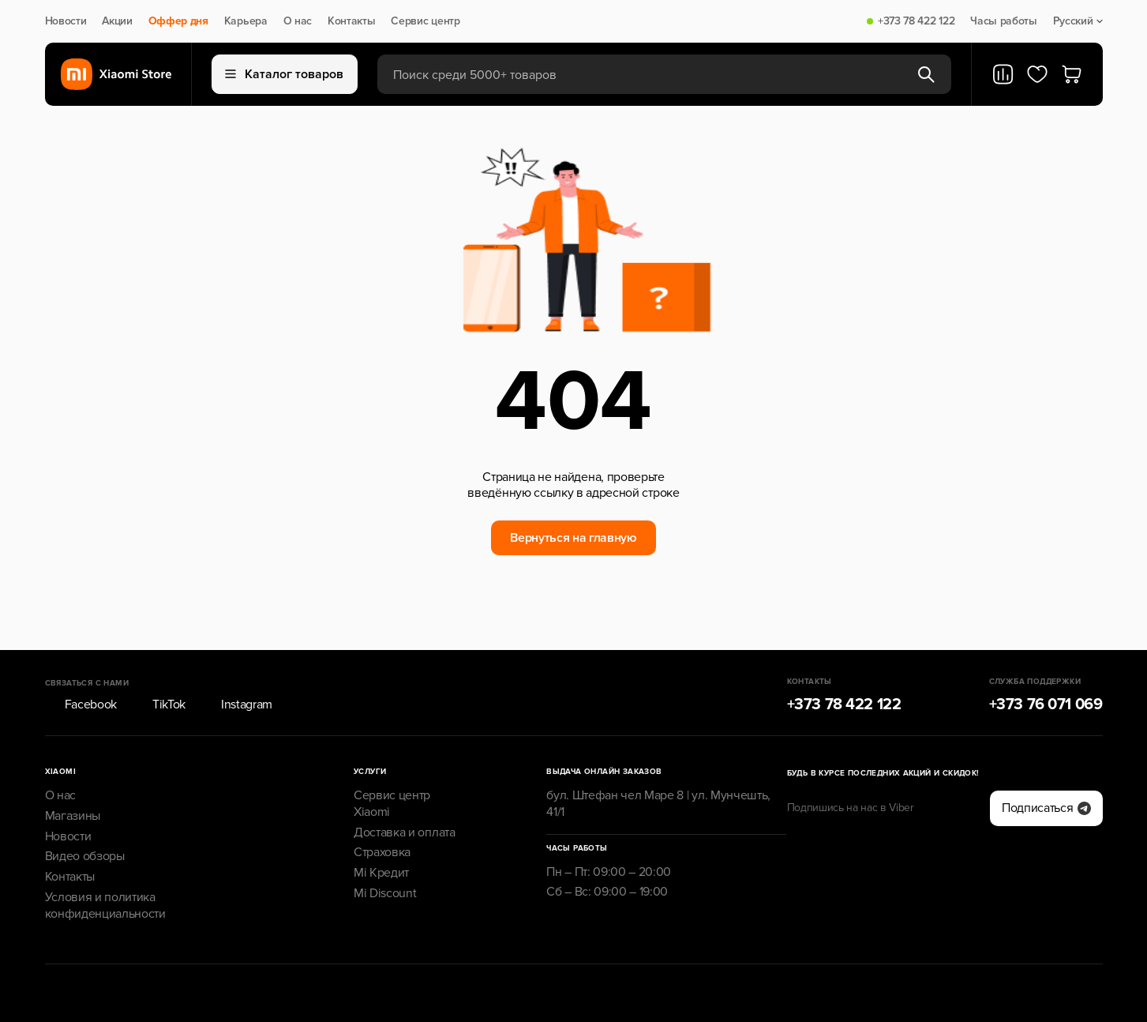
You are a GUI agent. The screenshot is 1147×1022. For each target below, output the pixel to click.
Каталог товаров (284, 74)
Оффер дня (178, 21)
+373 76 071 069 (1046, 704)
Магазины (72, 816)
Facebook (81, 704)
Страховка (382, 852)
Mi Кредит (381, 873)
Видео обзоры (85, 856)
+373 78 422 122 (916, 21)
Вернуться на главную (573, 538)
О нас (297, 21)
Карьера (246, 21)
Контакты (351, 21)
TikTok (159, 704)
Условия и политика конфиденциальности (105, 905)
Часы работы (1003, 21)
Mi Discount (385, 893)
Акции (117, 21)
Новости (66, 21)
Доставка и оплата (404, 832)
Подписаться (1046, 808)
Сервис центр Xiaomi (392, 803)
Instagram (236, 704)
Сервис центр (425, 21)
